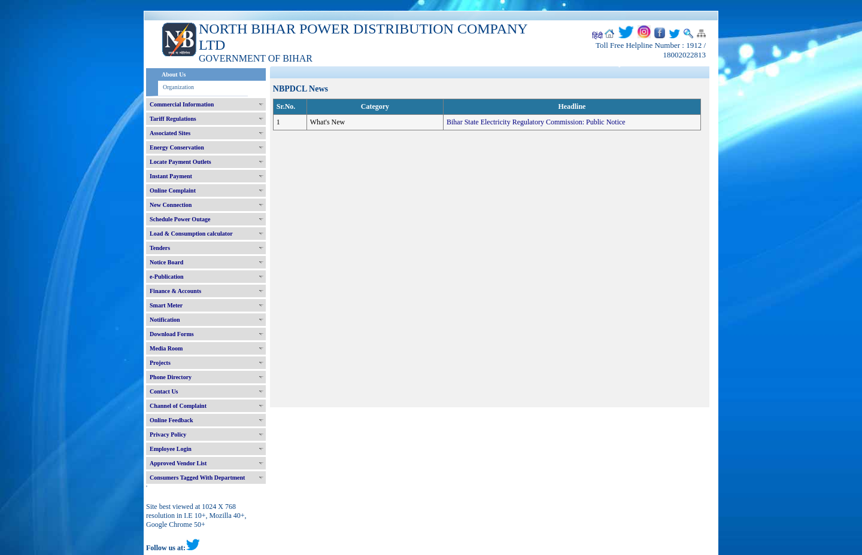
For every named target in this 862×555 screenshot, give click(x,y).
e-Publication (167, 276)
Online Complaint (173, 190)
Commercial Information (182, 104)
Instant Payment (171, 176)
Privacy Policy (168, 434)
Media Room (166, 348)
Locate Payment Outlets (180, 161)
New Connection (171, 205)
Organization (178, 87)
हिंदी (597, 36)
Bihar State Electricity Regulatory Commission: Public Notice (536, 122)
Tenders (160, 248)
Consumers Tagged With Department (197, 477)
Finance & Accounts (175, 291)
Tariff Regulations (173, 118)
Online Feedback (171, 420)
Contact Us (164, 391)
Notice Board (166, 262)
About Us (174, 74)
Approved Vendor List (178, 463)
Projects (160, 362)
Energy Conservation (177, 147)
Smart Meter (166, 305)
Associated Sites (170, 133)
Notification (165, 319)
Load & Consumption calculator (191, 233)
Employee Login (171, 449)
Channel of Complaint (178, 405)
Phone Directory (171, 377)
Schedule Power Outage (180, 219)
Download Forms (172, 334)
